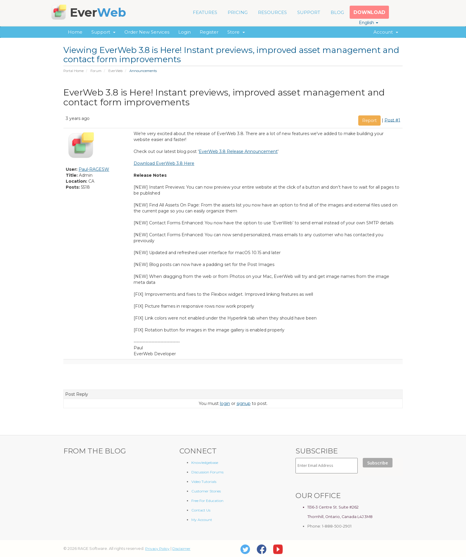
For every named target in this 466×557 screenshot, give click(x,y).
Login (184, 32)
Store (236, 32)
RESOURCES (272, 12)
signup (244, 403)
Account (385, 32)
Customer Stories (206, 491)
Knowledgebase (204, 462)
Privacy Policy (157, 548)
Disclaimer (181, 548)
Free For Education (207, 500)
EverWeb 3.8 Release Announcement (238, 151)
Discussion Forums (207, 472)
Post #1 (392, 120)
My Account (201, 519)
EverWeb (115, 71)
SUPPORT (308, 12)
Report (369, 120)
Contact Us (200, 510)
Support (103, 32)
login (225, 403)
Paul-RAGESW (94, 169)
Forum (95, 71)
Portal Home (73, 71)
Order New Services (146, 32)
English (368, 22)
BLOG (337, 12)
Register (209, 32)
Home (75, 32)
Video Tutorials (203, 481)
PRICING (238, 12)
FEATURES (205, 12)
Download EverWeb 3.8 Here (164, 163)
